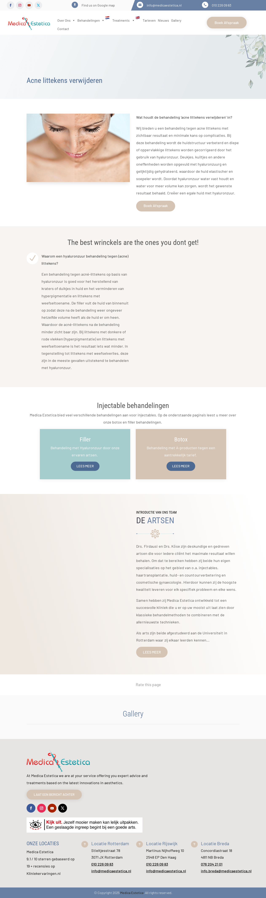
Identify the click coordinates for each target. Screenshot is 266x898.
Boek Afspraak (227, 22)
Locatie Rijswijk (161, 843)
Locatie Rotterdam (110, 843)
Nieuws (163, 20)
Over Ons (66, 20)
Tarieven (149, 20)
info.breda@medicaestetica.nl (226, 871)
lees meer (152, 652)
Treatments (126, 20)
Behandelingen (93, 20)
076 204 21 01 (211, 864)
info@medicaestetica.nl (111, 871)
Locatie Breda (215, 843)
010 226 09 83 (102, 864)
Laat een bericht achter (56, 795)
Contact (63, 29)
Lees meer (85, 466)
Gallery (176, 20)
